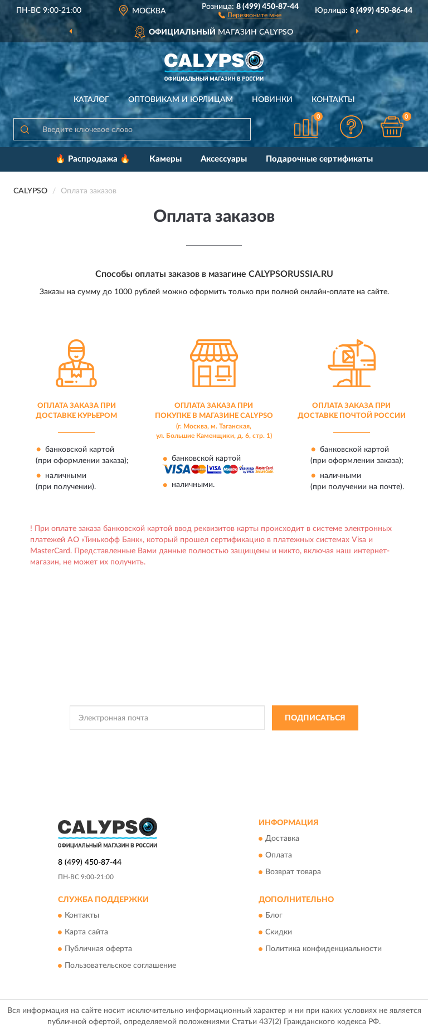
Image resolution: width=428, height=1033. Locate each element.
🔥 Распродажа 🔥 (92, 159)
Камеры (165, 159)
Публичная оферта (98, 949)
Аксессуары (224, 159)
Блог (274, 916)
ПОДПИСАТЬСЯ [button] (315, 718)
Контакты (333, 100)
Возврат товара (293, 872)
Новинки (272, 100)
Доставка (282, 839)
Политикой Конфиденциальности (269, 743)
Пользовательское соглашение (120, 966)
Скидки (278, 933)
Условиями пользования (201, 752)
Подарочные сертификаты (319, 159)
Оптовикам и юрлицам (180, 100)
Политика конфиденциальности (323, 949)
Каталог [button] (91, 100)
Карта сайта (86, 933)
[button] (249, 14)
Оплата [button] (278, 856)
